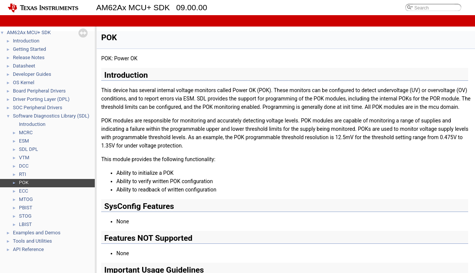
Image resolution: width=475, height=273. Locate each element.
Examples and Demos (36, 232)
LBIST (25, 224)
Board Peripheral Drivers (39, 91)
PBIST (25, 207)
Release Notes (28, 57)
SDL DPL (28, 149)
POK (23, 182)
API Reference (28, 249)
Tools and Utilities (32, 241)
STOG (25, 216)
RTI (22, 174)
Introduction (26, 41)
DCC (23, 166)
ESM (24, 141)
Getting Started (29, 49)
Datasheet (24, 66)
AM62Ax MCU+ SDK (29, 32)
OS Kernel (23, 82)
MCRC (26, 132)
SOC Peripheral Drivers (37, 107)
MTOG (26, 199)
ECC (23, 191)
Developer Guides (32, 74)
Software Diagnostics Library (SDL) (51, 116)
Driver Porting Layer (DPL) (41, 99)
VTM (24, 157)
